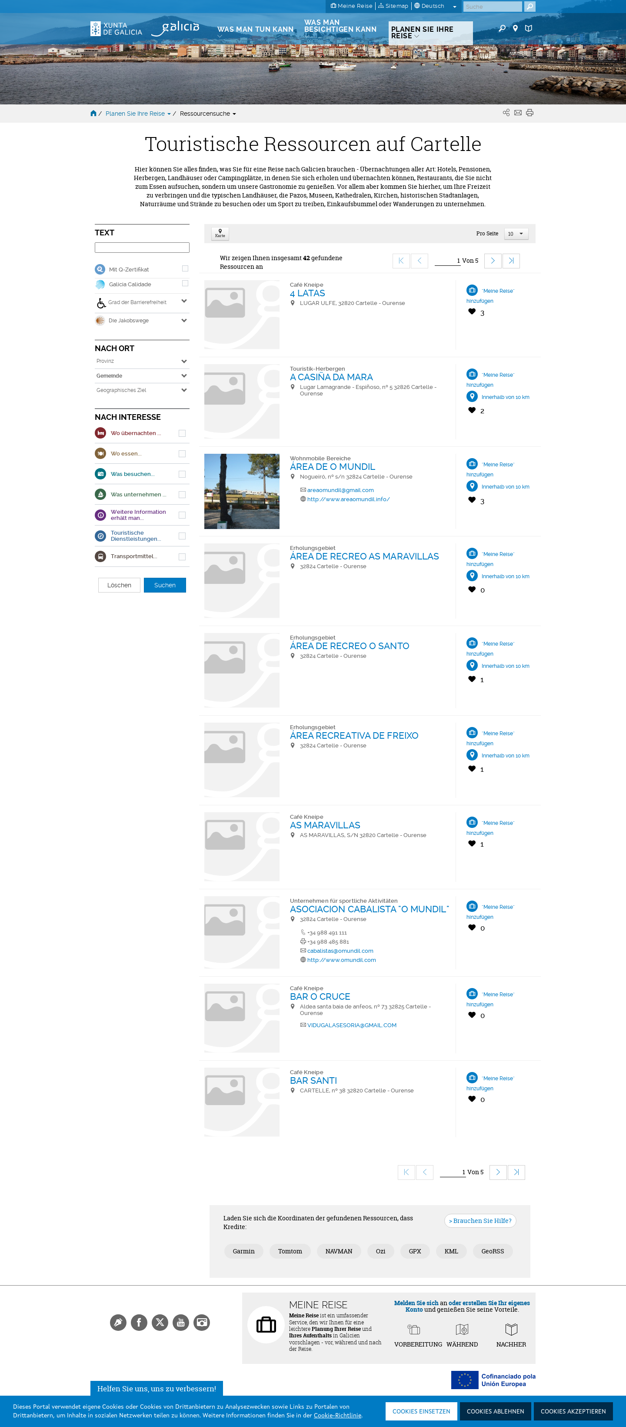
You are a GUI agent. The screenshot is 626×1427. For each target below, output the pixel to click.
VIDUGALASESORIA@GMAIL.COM (351, 1025)
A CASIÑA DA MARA (331, 377)
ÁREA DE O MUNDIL (333, 466)
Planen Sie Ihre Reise (139, 113)
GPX (415, 1251)
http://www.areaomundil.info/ (348, 499)
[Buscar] (492, 6)
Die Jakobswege (122, 320)
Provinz (105, 361)
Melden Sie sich (416, 1303)
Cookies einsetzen (421, 1412)
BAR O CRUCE (320, 996)
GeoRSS (493, 1251)
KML (451, 1251)
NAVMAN (339, 1251)
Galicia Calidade (130, 284)
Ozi (381, 1251)
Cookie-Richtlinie (337, 1416)
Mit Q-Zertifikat (129, 269)
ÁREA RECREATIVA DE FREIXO (354, 735)
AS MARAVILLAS (325, 825)
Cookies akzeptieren (573, 1412)
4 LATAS (308, 293)
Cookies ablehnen (495, 1412)
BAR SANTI (313, 1080)
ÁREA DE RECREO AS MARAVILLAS (365, 556)
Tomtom (290, 1251)
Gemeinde (109, 376)
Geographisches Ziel (121, 390)
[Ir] (448, 261)
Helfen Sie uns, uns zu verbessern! (156, 1390)
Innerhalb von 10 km (505, 397)
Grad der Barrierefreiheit (131, 303)
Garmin (244, 1251)
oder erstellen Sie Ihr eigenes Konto (468, 1306)
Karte (220, 233)
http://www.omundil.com (341, 960)
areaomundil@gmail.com (340, 490)
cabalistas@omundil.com (340, 951)
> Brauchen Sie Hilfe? (480, 1220)
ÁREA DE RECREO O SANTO (350, 645)
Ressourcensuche (208, 113)
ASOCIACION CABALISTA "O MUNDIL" (370, 909)
